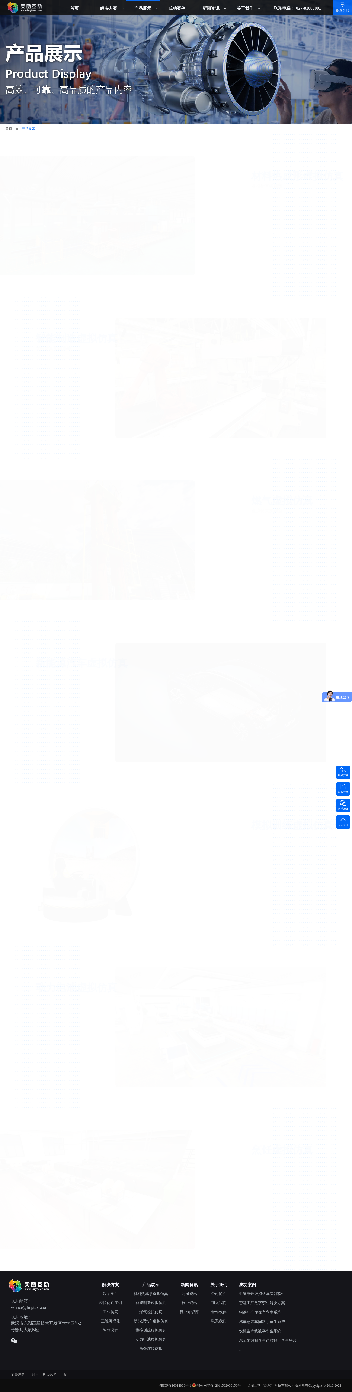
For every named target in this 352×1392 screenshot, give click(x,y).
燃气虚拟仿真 (150, 1312)
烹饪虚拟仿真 (150, 1348)
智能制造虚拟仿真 (150, 1303)
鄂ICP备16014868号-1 (175, 1385)
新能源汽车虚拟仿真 (151, 1321)
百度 (63, 1374)
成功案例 (176, 8)
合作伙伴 (219, 1312)
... (240, 1350)
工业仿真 (110, 1312)
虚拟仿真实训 (110, 1303)
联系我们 (219, 1321)
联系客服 (342, 10)
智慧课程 (110, 1330)
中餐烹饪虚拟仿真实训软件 (262, 1293)
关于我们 (245, 8)
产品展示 (142, 8)
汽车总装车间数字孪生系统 (262, 1322)
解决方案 (108, 8)
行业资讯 (189, 1303)
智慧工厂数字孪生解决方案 (262, 1303)
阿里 (35, 1374)
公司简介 (219, 1293)
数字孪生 (110, 1293)
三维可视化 (110, 1321)
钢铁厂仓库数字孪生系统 (260, 1312)
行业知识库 (189, 1312)
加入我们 (219, 1303)
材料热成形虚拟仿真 (151, 1293)
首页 (74, 8)
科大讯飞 (49, 1374)
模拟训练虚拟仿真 (150, 1330)
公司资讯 (189, 1293)
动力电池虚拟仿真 (150, 1339)
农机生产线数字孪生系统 (260, 1331)
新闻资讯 (211, 8)
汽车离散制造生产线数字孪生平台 (268, 1340)
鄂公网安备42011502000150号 (218, 1385)
